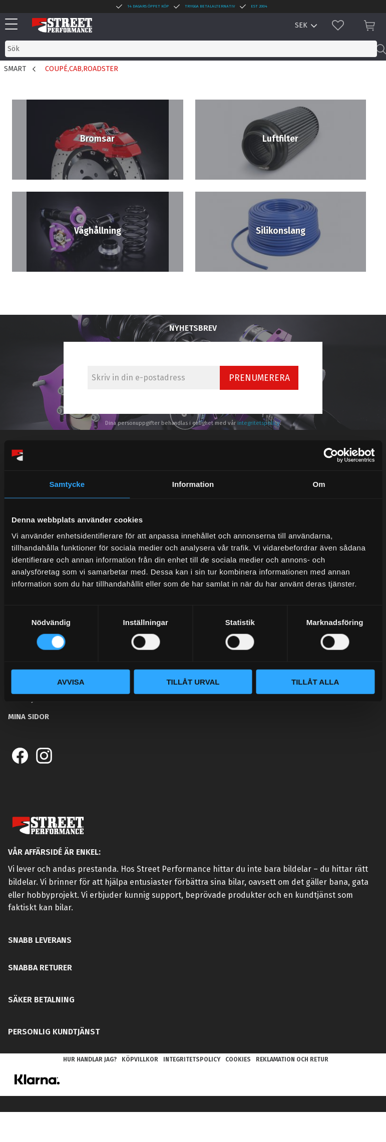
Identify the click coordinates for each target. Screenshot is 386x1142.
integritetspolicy (258, 423)
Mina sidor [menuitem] (28, 716)
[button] (14, 25)
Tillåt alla (315, 681)
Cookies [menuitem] (238, 1059)
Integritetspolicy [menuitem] (191, 1059)
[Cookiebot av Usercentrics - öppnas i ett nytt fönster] (330, 455)
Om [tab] (319, 484)
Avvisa (71, 681)
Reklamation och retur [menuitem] (292, 1059)
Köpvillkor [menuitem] (140, 1059)
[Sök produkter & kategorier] (191, 49)
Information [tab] (193, 484)
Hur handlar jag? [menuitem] (90, 1059)
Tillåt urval (192, 681)
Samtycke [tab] (67, 484)
